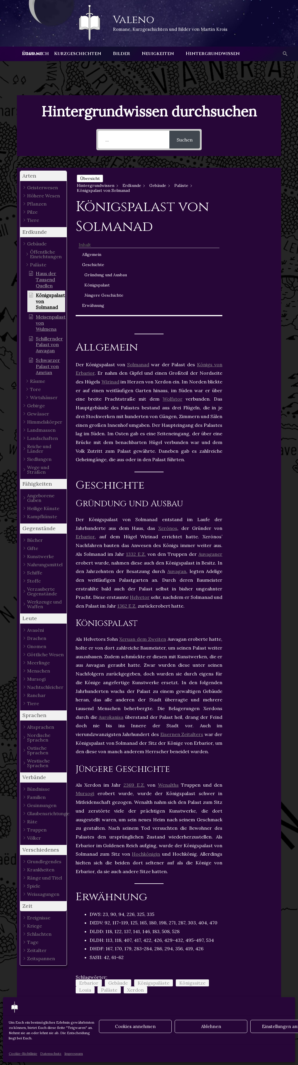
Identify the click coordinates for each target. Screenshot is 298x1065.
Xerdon (135, 901)
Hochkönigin (146, 765)
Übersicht (90, 178)
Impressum (73, 1053)
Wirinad (110, 293)
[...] (134, 139)
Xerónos (167, 439)
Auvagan (176, 483)
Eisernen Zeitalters (181, 646)
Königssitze (192, 894)
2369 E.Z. (134, 696)
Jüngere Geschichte (252, 236)
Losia (85, 901)
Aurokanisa (111, 628)
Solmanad (138, 276)
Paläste (109, 901)
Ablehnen (211, 1026)
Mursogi (85, 705)
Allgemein (248, 186)
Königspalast (253, 222)
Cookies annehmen (135, 1026)
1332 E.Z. (136, 465)
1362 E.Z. (126, 517)
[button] (284, 54)
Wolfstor (172, 310)
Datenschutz (50, 1053)
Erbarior (85, 448)
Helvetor (140, 509)
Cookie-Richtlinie (23, 1053)
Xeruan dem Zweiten (142, 550)
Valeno (133, 20)
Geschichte (250, 196)
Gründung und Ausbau (255, 209)
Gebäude (118, 894)
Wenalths (168, 696)
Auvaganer (210, 465)
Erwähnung (250, 249)
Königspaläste (153, 894)
